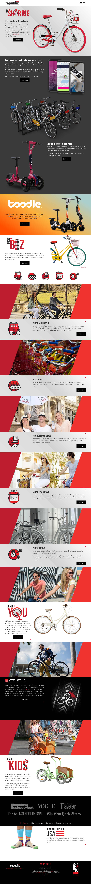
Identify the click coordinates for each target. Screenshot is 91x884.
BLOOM (27, 72)
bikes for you (18, 868)
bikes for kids (22, 868)
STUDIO (27, 689)
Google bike (83, 267)
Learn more (18, 39)
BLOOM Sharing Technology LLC (41, 872)
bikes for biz (14, 868)
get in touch (16, 34)
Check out (23, 823)
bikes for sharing (9, 868)
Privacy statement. (45, 874)
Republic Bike (48, 868)
